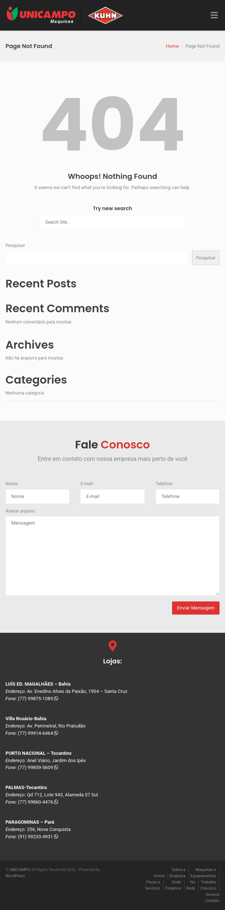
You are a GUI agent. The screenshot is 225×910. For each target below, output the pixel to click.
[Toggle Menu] (214, 16)
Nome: (11, 483)
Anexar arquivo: (20, 511)
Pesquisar (15, 245)
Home (172, 46)
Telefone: (164, 483)
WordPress (15, 876)
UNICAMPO (19, 869)
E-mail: (87, 483)
